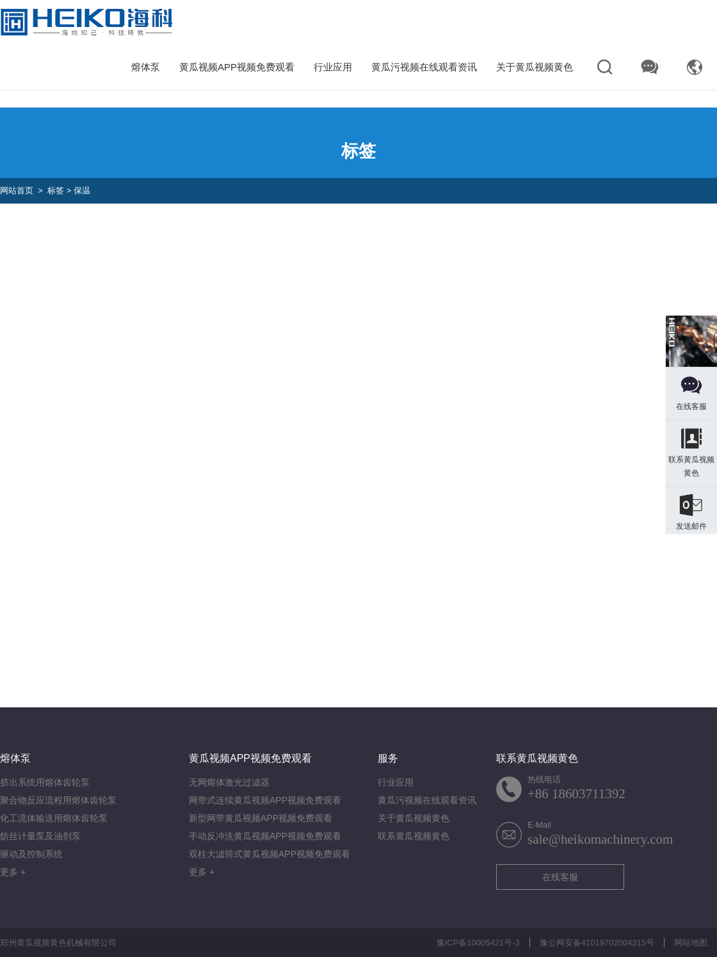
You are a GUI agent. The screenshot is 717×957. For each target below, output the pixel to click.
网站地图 (690, 942)
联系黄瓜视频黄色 (413, 836)
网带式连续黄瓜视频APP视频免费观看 (265, 800)
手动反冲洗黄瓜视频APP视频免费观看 (265, 836)
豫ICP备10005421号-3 (478, 942)
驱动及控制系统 (31, 854)
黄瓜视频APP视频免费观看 (236, 66)
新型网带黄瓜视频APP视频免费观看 (260, 818)
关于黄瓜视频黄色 (534, 66)
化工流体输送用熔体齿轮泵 (54, 818)
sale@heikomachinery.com (600, 839)
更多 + (13, 872)
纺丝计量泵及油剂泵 (40, 836)
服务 (388, 758)
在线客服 (560, 877)
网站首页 (16, 190)
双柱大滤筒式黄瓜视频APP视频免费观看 (269, 854)
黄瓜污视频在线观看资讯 (424, 66)
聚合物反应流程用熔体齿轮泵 (58, 800)
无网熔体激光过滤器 (229, 782)
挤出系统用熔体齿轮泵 (45, 782)
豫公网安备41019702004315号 (597, 942)
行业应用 (333, 66)
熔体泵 (145, 66)
